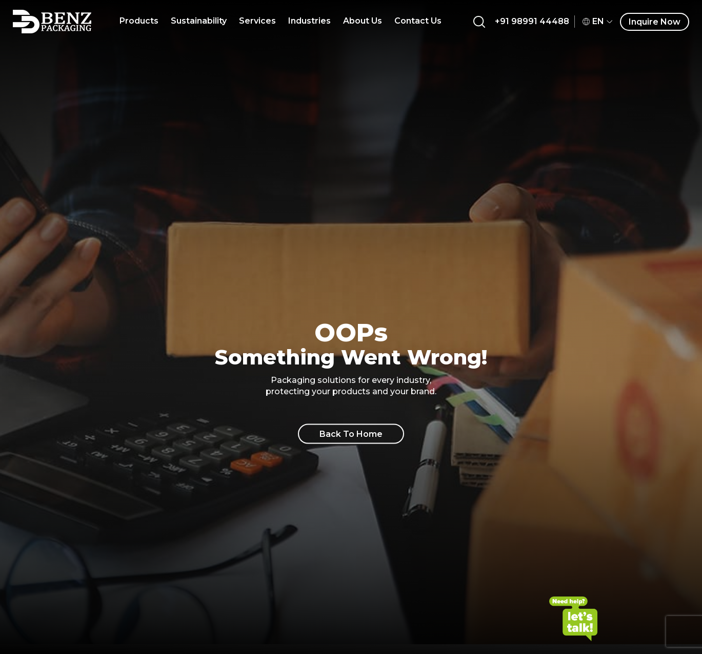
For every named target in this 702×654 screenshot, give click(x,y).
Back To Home (351, 434)
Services (257, 21)
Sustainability (199, 21)
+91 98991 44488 (532, 21)
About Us (362, 21)
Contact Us (418, 21)
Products (138, 21)
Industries (309, 21)
